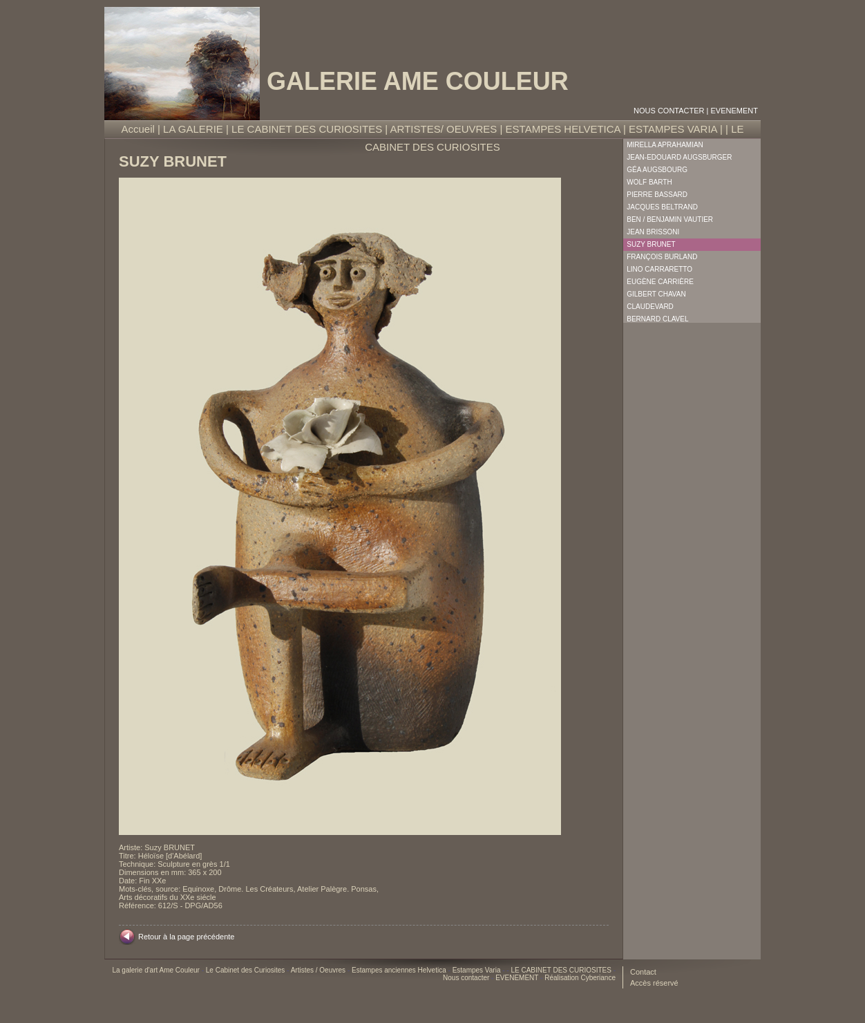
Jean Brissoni (653, 232)
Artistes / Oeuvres (319, 970)
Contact (643, 972)
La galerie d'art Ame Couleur (156, 970)
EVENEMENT (734, 110)
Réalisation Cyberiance (580, 978)
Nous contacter (669, 110)
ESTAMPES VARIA (673, 129)
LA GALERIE (193, 129)
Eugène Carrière (660, 281)
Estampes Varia (478, 970)
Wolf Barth (649, 182)
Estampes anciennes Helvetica (400, 970)
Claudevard (650, 306)
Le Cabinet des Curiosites (246, 970)
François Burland (662, 257)
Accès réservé (654, 983)
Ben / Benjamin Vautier (670, 219)
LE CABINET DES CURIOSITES (306, 129)
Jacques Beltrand (662, 207)
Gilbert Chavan (656, 294)
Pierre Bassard (657, 194)
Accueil (138, 129)
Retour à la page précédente (186, 936)
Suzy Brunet (651, 244)
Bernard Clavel (657, 319)
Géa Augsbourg (657, 169)
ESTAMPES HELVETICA (563, 129)
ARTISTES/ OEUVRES (443, 129)
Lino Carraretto (659, 269)
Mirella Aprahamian (665, 145)
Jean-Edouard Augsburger (679, 157)
